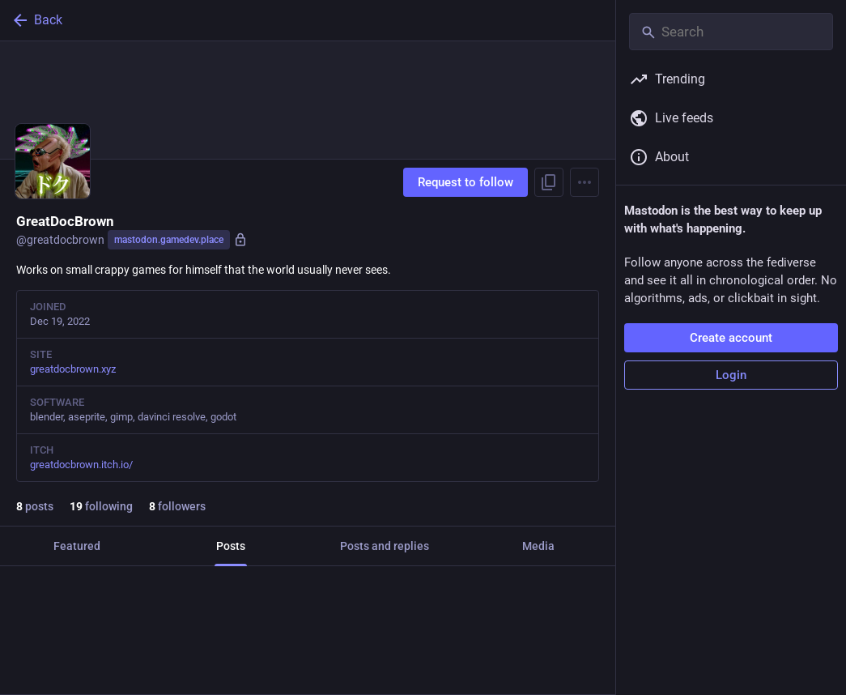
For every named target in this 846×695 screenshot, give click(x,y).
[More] (592, 666)
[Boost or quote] (171, 666)
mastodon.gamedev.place (168, 239)
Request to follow (465, 182)
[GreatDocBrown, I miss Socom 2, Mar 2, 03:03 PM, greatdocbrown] (307, 630)
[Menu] (584, 182)
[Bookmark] (450, 666)
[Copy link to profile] (548, 182)
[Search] (731, 31)
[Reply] (29, 666)
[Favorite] (313, 666)
